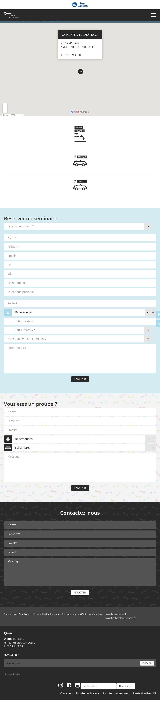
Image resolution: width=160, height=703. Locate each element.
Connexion (66, 693)
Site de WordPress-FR (144, 693)
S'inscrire (147, 663)
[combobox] (78, 226)
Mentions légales (12, 674)
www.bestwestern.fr (116, 614)
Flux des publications (87, 693)
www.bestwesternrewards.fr (120, 618)
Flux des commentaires (116, 693)
